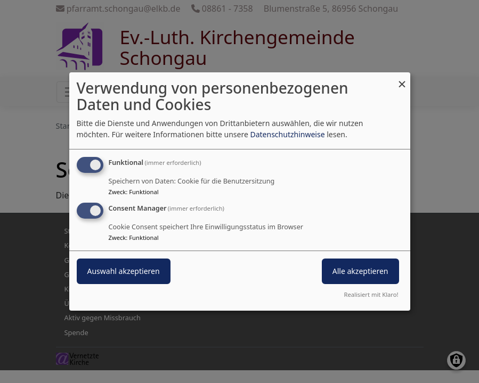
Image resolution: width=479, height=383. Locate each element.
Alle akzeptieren (360, 271)
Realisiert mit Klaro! (371, 294)
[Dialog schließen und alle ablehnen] (402, 79)
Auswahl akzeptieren (123, 271)
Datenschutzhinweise (287, 134)
